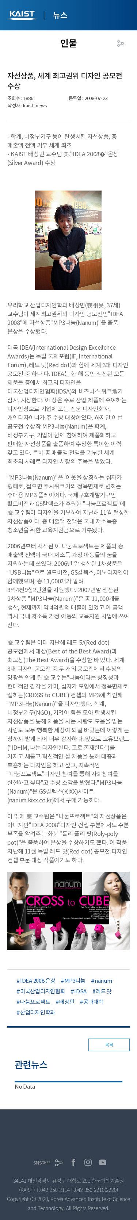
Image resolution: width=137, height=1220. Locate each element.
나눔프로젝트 (35, 1001)
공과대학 (93, 1001)
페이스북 (73, 1162)
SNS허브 (42, 1163)
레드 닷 (104, 991)
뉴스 (60, 14)
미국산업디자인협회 (42, 991)
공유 (120, 43)
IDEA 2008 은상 (37, 980)
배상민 (66, 1001)
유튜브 (102, 1162)
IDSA (80, 991)
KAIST (23, 16)
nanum (103, 980)
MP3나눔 (74, 980)
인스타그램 (88, 1162)
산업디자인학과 (37, 1012)
